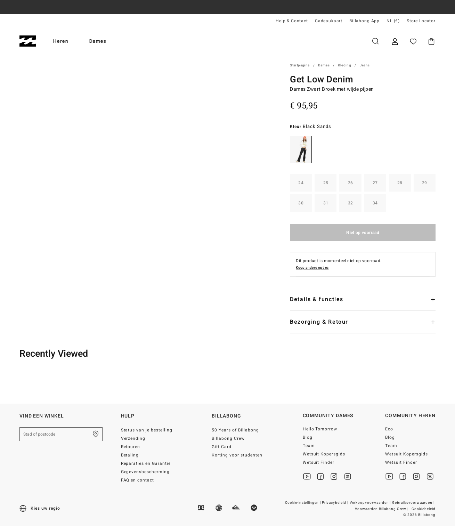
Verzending (133, 438)
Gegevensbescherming (145, 472)
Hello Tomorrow (320, 429)
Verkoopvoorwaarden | (371, 502)
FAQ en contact (137, 480)
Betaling (130, 455)
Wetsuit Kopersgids (324, 454)
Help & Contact (292, 21)
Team (309, 446)
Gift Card (221, 447)
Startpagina (299, 65)
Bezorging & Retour (319, 322)
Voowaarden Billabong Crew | (382, 509)
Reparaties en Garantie (146, 463)
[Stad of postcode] (61, 434)
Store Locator (421, 21)
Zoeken (375, 41)
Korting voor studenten (237, 455)
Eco (389, 429)
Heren (60, 41)
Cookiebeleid (424, 509)
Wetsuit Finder (319, 462)
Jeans (365, 65)
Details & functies (316, 299)
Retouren (130, 447)
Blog (307, 437)
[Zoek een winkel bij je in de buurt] (96, 434)
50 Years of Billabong (235, 430)
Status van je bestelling (147, 430)
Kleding (344, 65)
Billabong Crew (228, 438)
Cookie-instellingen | (303, 502)
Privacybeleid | (335, 502)
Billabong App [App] (364, 21)
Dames (97, 41)
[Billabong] (27, 41)
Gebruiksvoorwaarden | (414, 502)
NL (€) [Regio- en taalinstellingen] (393, 21)
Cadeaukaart (328, 21)
